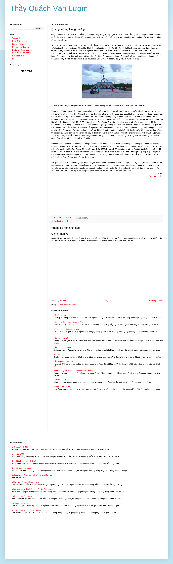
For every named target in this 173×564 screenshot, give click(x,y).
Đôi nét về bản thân (19, 41)
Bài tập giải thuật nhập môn (23, 50)
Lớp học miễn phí (19, 44)
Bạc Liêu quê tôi (62, 221)
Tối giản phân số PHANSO (64, 361)
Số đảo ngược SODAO (62, 387)
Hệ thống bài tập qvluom (21, 53)
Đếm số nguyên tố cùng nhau (65, 338)
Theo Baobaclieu (155, 176)
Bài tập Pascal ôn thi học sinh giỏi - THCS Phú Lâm (32, 475)
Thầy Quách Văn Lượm (49, 8)
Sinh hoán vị (58, 354)
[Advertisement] (107, 195)
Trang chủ (107, 301)
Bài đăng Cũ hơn (155, 301)
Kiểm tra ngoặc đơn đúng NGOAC (67, 329)
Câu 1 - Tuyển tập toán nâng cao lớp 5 (68, 322)
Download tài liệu (19, 56)
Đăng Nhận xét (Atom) (67, 305)
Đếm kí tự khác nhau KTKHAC (65, 347)
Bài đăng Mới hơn (59, 301)
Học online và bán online (21, 47)
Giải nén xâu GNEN (61, 380)
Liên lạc (15, 59)
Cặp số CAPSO (60, 315)
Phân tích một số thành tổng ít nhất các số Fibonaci (74, 371)
